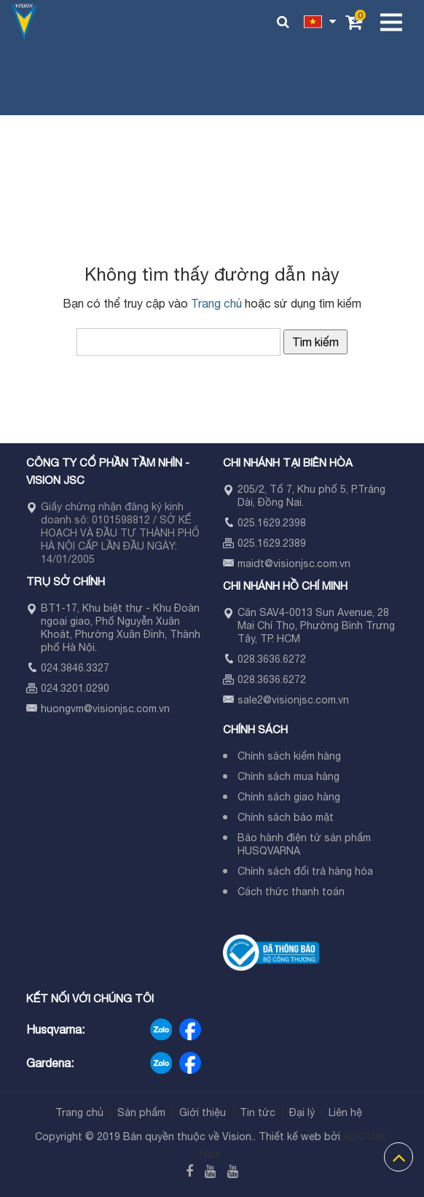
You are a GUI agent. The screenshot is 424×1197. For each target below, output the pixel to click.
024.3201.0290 (75, 688)
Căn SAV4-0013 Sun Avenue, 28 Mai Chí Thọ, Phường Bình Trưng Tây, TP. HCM (316, 625)
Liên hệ (345, 1112)
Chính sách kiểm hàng (289, 756)
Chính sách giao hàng (288, 797)
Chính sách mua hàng (288, 776)
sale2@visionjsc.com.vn (293, 700)
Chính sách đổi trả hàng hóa (305, 871)
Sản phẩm (141, 1112)
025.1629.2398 (271, 523)
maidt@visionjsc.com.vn (293, 563)
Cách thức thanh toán (291, 891)
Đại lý (302, 1112)
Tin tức (257, 1112)
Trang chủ (216, 303)
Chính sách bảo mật (285, 817)
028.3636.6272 (271, 659)
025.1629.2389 (271, 543)
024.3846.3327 (75, 668)
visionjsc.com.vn (131, 708)
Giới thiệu (202, 1112)
